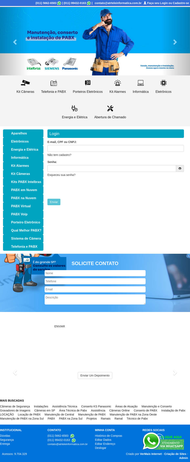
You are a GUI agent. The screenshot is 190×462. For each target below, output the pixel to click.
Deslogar (100, 447)
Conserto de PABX (145, 410)
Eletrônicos (20, 141)
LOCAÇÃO (7, 414)
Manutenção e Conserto (157, 406)
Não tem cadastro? (59, 154)
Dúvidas (5, 435)
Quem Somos (25, 30)
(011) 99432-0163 (75, 3)
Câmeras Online (119, 410)
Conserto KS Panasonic (96, 406)
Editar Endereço (105, 443)
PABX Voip (19, 214)
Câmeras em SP (44, 410)
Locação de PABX (29, 414)
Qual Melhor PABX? (26, 230)
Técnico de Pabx (137, 418)
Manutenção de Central (59, 414)
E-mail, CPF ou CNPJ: (62, 142)
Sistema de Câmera (26, 238)
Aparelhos (19, 133)
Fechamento (117, 30)
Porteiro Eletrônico (25, 222)
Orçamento (82, 30)
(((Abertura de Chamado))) (21, 36)
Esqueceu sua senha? (61, 175)
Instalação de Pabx (173, 410)
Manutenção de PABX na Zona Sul (22, 418)
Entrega (5, 443)
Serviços (44, 30)
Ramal (118, 418)
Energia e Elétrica (24, 149)
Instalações (41, 406)
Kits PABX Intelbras (26, 182)
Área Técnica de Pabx (73, 410)
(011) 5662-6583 (46, 3)
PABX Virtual (21, 206)
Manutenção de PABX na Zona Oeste (133, 414)
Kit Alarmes (20, 165)
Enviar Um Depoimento (95, 375)
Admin (183, 458)
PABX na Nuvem (23, 198)
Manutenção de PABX (92, 414)
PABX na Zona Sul (70, 418)
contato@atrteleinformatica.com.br (118, 3)
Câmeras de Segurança (15, 406)
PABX (51, 418)
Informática (19, 157)
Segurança (7, 439)
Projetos (91, 418)
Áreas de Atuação (126, 406)
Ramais (105, 418)
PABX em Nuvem (24, 190)
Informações (62, 30)
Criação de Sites (175, 454)
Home (8, 30)
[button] (14, 40)
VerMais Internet (151, 454)
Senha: (52, 162)
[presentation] (78, 188)
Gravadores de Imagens (15, 410)
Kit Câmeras (20, 173)
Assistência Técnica (64, 406)
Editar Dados (103, 439)
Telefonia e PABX (24, 246)
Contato (99, 30)
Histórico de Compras (108, 435)
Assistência (98, 410)
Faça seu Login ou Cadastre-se (166, 3)
